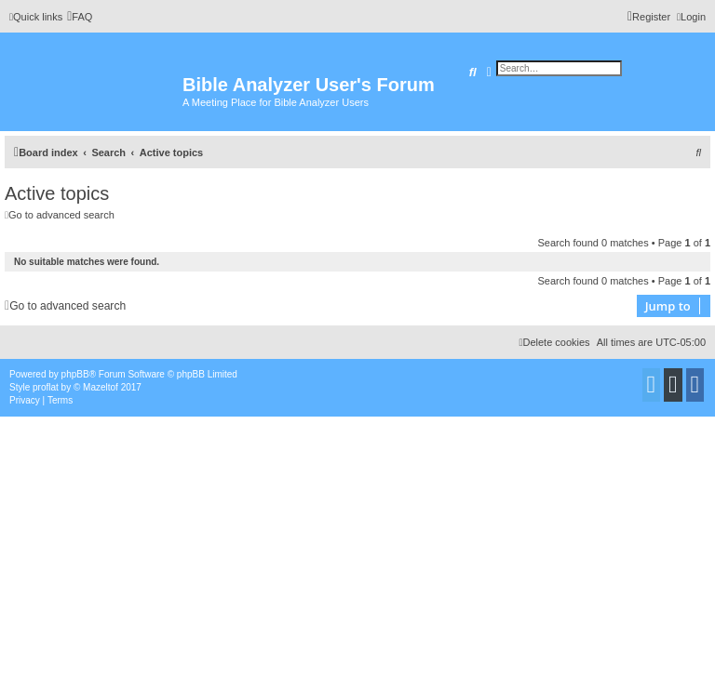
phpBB (75, 374)
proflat (46, 387)
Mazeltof (100, 387)
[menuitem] (79, 17)
